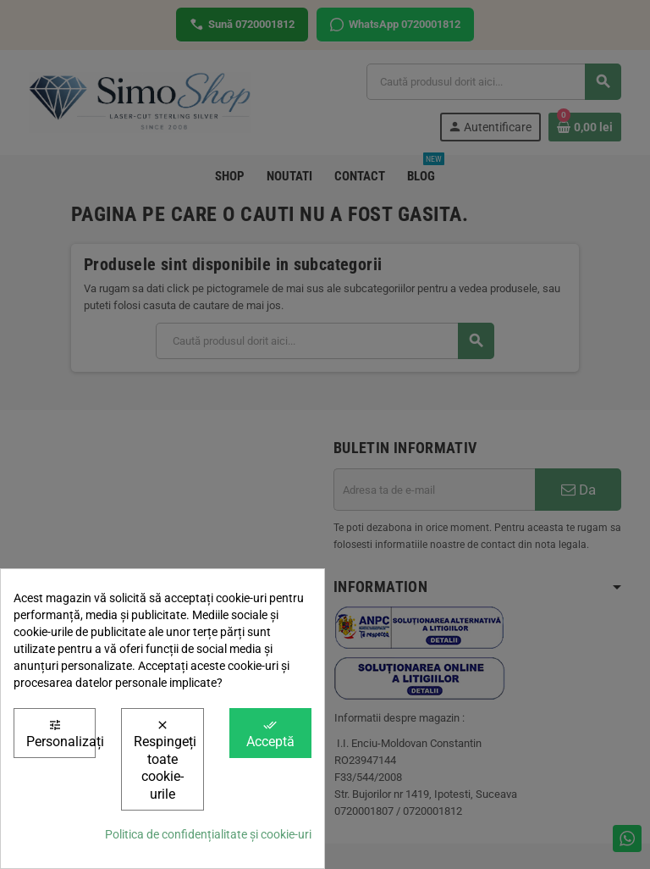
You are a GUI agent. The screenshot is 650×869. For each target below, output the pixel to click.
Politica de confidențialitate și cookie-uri (208, 834)
